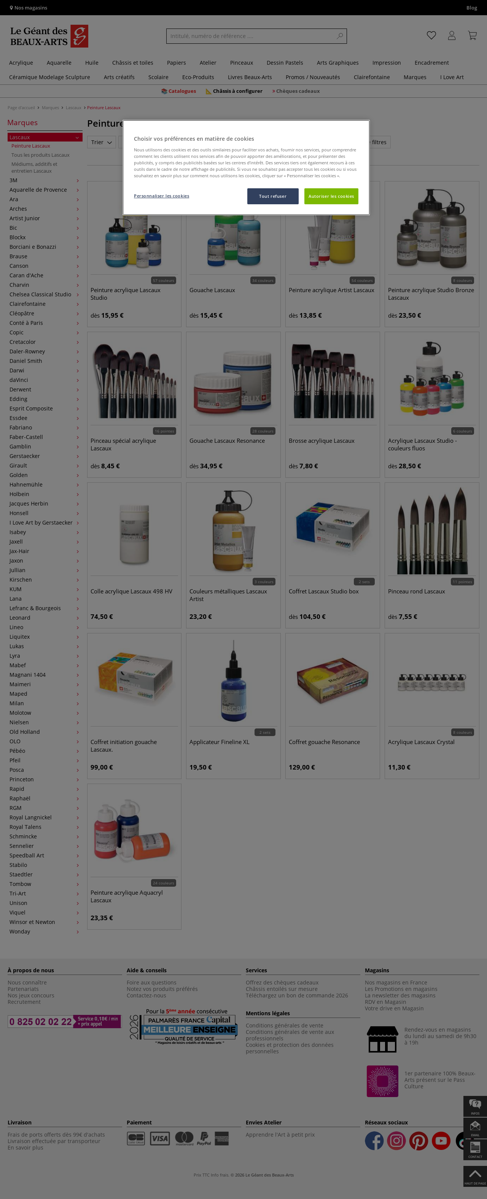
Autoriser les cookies (331, 196)
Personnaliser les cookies (161, 196)
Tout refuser (272, 196)
